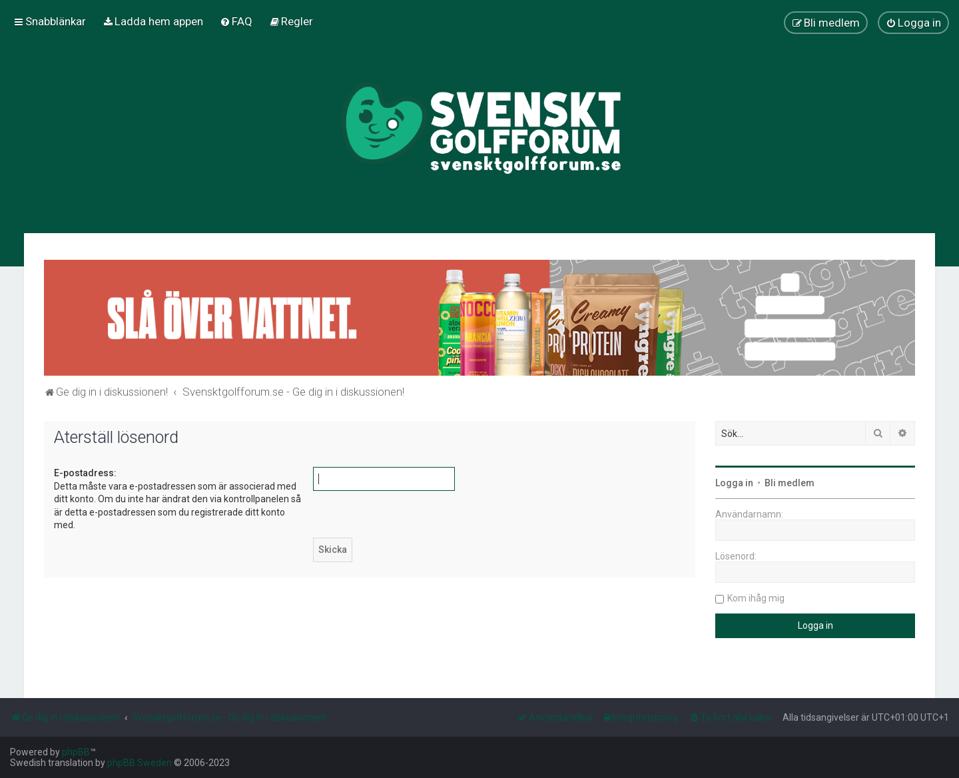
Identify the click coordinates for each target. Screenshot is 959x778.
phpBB (76, 752)
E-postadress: (85, 473)
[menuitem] (152, 21)
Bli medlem (789, 483)
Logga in (734, 483)
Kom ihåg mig (756, 598)
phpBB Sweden (139, 762)
